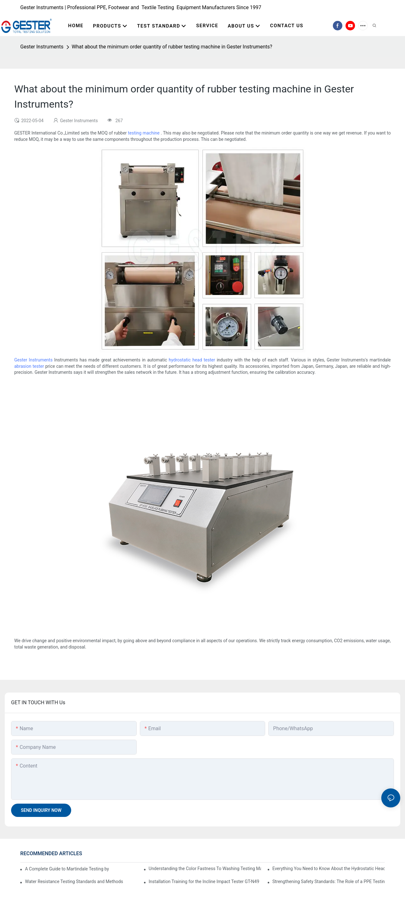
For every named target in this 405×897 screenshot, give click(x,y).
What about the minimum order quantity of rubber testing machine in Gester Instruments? (172, 47)
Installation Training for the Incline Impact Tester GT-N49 (204, 881)
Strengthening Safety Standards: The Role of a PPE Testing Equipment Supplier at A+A (328, 881)
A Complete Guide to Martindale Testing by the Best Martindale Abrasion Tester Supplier (67, 868)
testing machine (143, 132)
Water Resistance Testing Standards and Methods (74, 881)
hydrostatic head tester (192, 359)
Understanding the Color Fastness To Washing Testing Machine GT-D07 (205, 868)
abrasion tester (29, 366)
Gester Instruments (42, 47)
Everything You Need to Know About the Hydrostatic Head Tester (328, 868)
